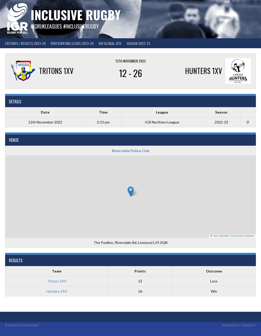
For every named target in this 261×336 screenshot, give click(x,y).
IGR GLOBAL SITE (110, 43)
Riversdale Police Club (130, 150)
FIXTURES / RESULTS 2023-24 (25, 43)
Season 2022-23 (138, 43)
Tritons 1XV (57, 281)
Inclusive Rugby (76, 15)
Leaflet (214, 236)
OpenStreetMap (237, 236)
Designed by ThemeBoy (239, 325)
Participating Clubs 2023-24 (72, 43)
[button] (130, 191)
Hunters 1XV (56, 291)
